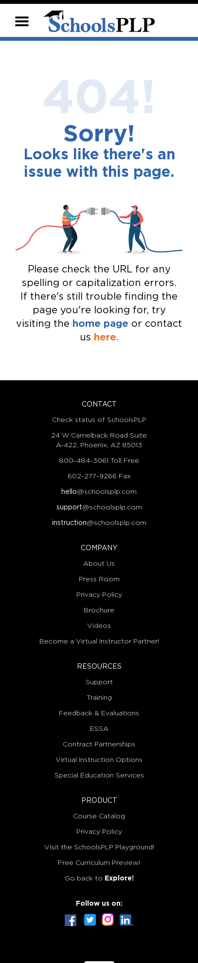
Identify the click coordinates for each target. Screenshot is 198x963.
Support (99, 682)
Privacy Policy (99, 595)
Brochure (99, 610)
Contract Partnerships (99, 744)
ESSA (99, 729)
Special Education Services (99, 775)
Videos (99, 626)
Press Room (99, 579)
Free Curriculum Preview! (99, 863)
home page (100, 324)
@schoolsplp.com (99, 492)
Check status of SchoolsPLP (99, 420)
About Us (99, 564)
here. (106, 337)
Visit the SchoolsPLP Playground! (99, 847)
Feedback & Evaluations (99, 713)
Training (99, 698)
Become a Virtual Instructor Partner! (99, 641)
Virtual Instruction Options (99, 760)
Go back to (99, 878)
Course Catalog (99, 816)
